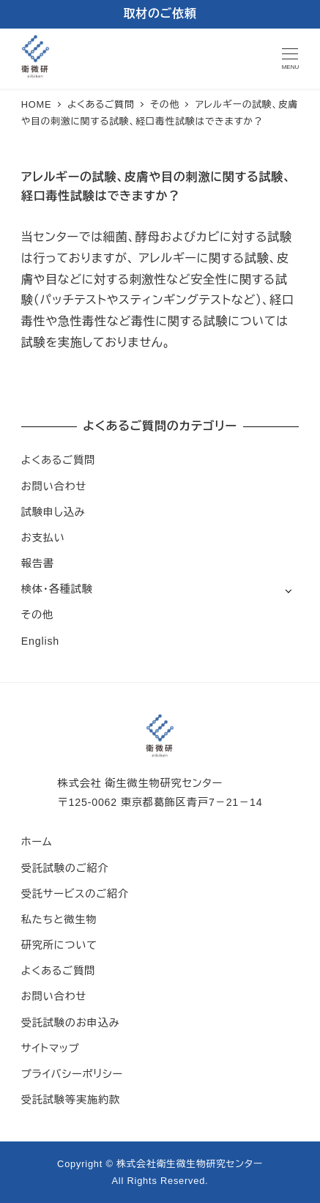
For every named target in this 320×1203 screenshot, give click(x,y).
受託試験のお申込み (70, 1023)
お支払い (43, 538)
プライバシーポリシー (72, 1074)
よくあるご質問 (58, 460)
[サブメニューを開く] (288, 590)
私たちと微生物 (59, 919)
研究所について (59, 945)
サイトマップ (50, 1048)
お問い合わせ (53, 486)
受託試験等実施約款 (70, 1100)
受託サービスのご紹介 (75, 894)
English (40, 641)
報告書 (37, 563)
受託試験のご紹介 (65, 868)
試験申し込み (53, 512)
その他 (37, 615)
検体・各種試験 (57, 589)
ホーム (37, 842)
